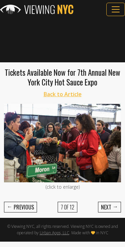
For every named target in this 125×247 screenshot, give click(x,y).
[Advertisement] (62, 39)
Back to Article (63, 94)
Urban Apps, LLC (54, 233)
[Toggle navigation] (115, 9)
